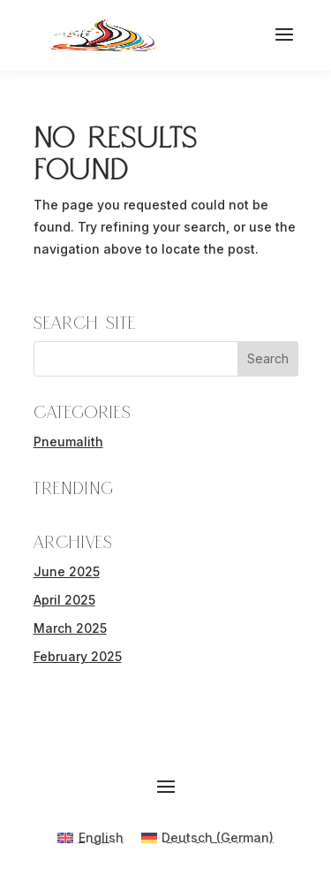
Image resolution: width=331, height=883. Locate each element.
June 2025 (67, 571)
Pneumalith (68, 441)
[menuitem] (90, 837)
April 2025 (64, 599)
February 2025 (78, 656)
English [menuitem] (101, 837)
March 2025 (70, 628)
